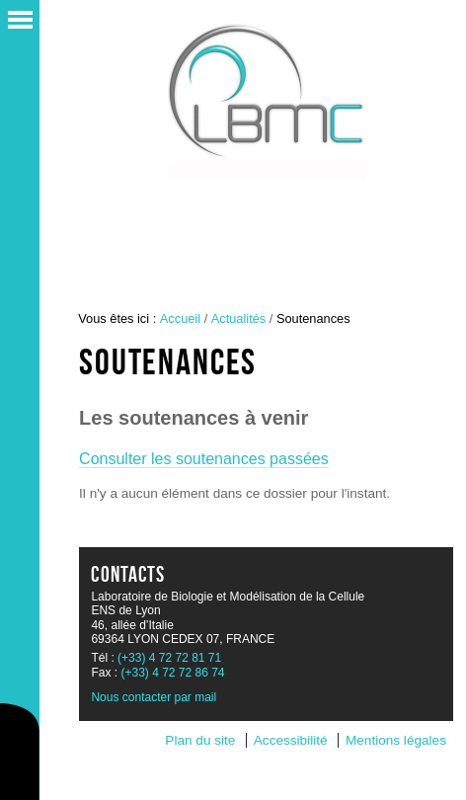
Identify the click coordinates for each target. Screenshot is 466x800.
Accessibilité (291, 740)
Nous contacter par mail (153, 697)
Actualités (238, 318)
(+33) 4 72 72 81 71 (169, 658)
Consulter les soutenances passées (204, 458)
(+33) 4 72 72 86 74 (172, 673)
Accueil (180, 318)
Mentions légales (396, 740)
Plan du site (200, 740)
